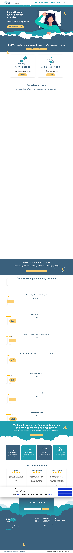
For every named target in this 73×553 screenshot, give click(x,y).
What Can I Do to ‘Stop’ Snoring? (48, 524)
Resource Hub (46, 2)
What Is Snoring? (45, 521)
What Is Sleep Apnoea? (46, 520)
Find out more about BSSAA (36, 48)
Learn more (22, 74)
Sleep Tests (53, 2)
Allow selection (65, 547)
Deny (65, 550)
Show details (50, 550)
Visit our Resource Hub (36, 435)
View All (44, 525)
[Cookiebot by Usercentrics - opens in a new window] (6, 551)
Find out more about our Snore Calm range (36, 271)
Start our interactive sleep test (15, 26)
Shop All (58, 2)
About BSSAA (40, 2)
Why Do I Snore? (45, 522)
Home (36, 2)
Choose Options (13, 419)
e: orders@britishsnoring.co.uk (60, 520)
